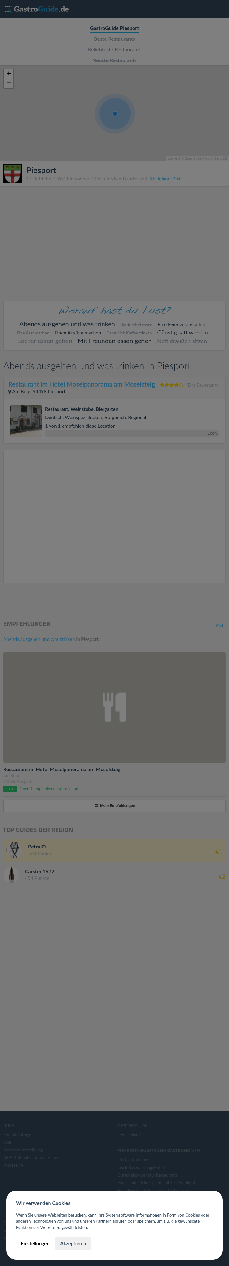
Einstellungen (35, 1243)
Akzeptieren (73, 1243)
